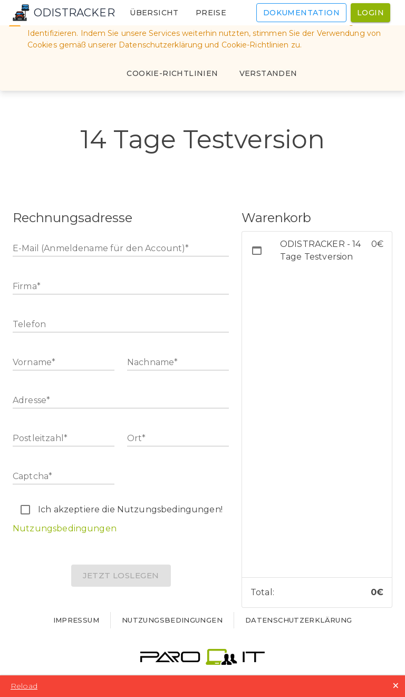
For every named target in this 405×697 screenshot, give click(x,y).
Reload (24, 686)
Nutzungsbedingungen (65, 528)
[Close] (268, 73)
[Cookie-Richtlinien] (172, 73)
